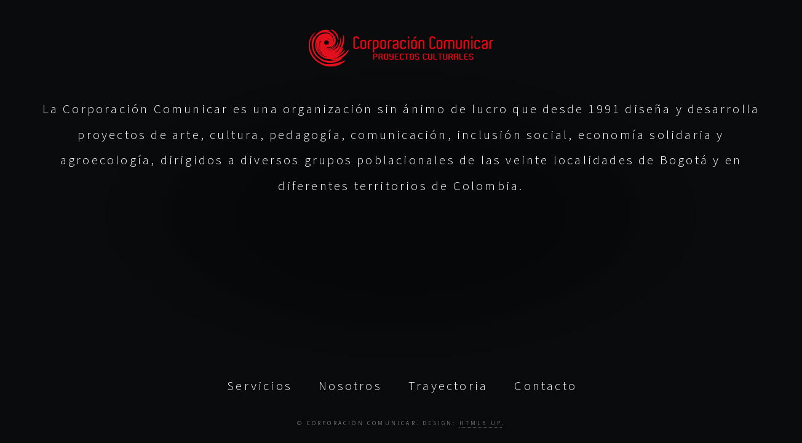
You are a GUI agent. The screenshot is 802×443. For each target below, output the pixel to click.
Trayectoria (448, 385)
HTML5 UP (480, 422)
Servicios (259, 385)
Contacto (545, 385)
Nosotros (350, 385)
